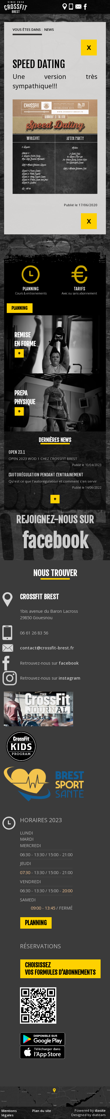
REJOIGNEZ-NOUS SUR (55, 533)
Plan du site (41, 1110)
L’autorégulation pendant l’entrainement (46, 475)
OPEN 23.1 (17, 452)
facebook (69, 663)
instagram (69, 678)
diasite (100, 1110)
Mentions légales (9, 1112)
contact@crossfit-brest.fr (47, 648)
